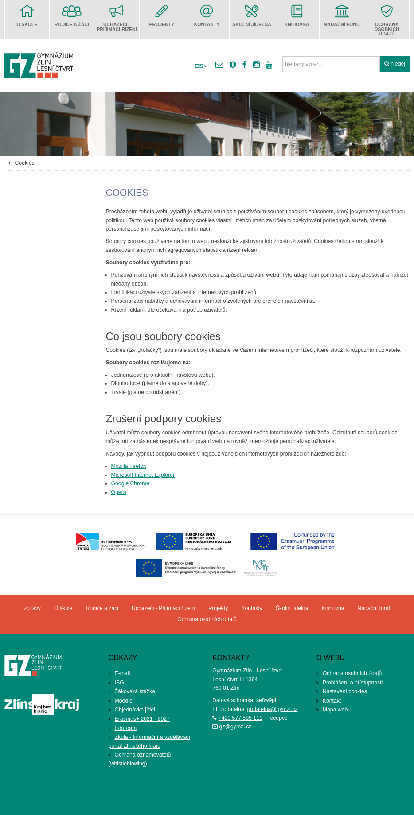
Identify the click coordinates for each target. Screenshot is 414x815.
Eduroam (126, 728)
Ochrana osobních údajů (352, 673)
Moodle (124, 701)
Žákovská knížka (135, 691)
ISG (119, 683)
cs (201, 66)
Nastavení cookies (345, 691)
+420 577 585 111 (240, 718)
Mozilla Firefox (128, 466)
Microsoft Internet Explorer (143, 475)
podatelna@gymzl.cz (272, 709)
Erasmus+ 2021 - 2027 (142, 719)
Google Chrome (130, 483)
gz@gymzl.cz (235, 726)
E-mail (122, 673)
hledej (394, 64)
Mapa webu (337, 710)
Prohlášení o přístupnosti (353, 683)
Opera (118, 492)
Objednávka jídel (135, 710)
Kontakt (332, 701)
